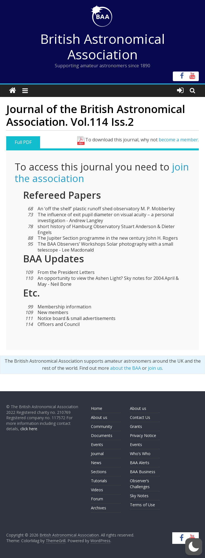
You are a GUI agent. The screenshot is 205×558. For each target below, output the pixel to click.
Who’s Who (140, 453)
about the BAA (125, 368)
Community (101, 426)
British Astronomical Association (102, 46)
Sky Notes (139, 495)
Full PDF (23, 142)
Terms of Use (142, 504)
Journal (97, 453)
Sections (98, 471)
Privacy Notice (143, 435)
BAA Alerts (139, 462)
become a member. (179, 140)
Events (97, 444)
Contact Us (140, 417)
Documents (101, 435)
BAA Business (142, 471)
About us (99, 417)
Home (96, 408)
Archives (98, 508)
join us (155, 368)
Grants (136, 426)
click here (28, 428)
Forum (97, 498)
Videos (97, 489)
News (96, 462)
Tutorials (99, 480)
